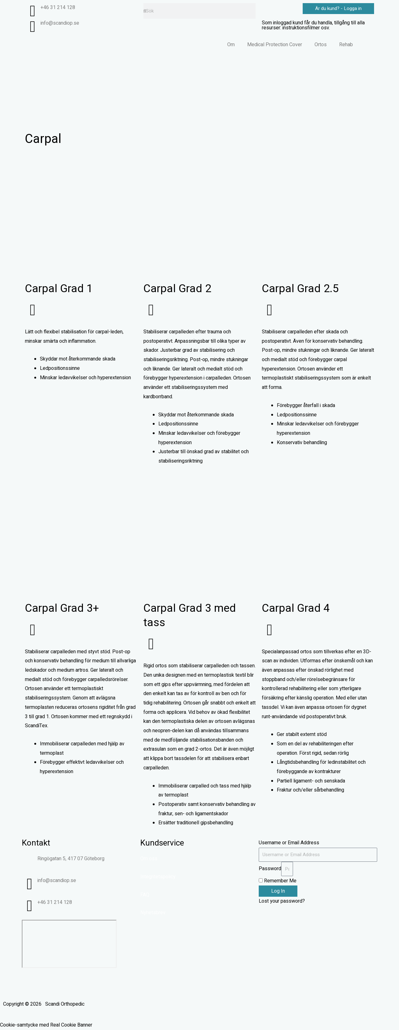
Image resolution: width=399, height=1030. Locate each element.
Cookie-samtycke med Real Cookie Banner (46, 1025)
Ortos (321, 44)
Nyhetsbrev (153, 912)
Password (270, 868)
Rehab (346, 44)
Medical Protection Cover (274, 44)
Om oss (148, 858)
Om (231, 44)
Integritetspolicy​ (157, 876)
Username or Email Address (289, 842)
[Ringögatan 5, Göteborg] (69, 944)
